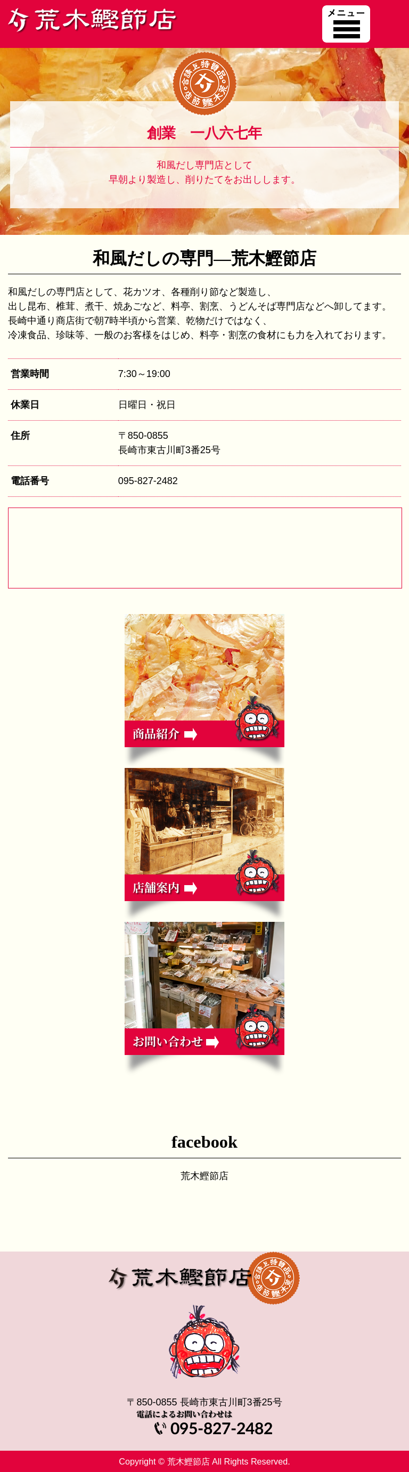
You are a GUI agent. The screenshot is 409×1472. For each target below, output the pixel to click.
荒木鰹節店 (204, 1176)
